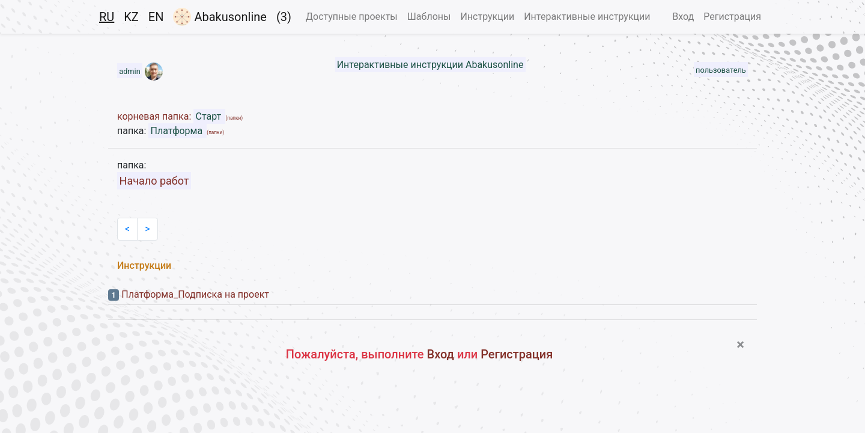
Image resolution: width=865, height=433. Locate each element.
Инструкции (487, 16)
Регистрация (732, 16)
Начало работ (154, 180)
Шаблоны (429, 16)
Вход (683, 16)
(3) (283, 17)
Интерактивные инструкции (587, 16)
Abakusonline (219, 17)
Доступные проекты (352, 16)
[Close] (740, 344)
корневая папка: (155, 116)
